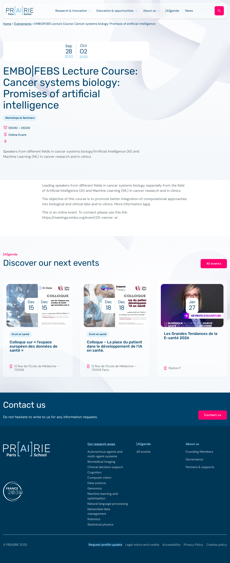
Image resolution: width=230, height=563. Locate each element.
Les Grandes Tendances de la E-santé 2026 (190, 336)
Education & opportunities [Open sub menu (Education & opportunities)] (115, 11)
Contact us (212, 415)
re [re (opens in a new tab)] (148, 204)
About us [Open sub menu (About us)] (149, 11)
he (145, 204)
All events (213, 264)
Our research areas (101, 444)
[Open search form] (219, 10)
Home (7, 24)
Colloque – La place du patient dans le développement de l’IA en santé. (114, 346)
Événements (23, 24)
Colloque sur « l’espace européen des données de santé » (33, 346)
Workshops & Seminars (20, 118)
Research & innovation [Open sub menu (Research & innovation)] (71, 11)
